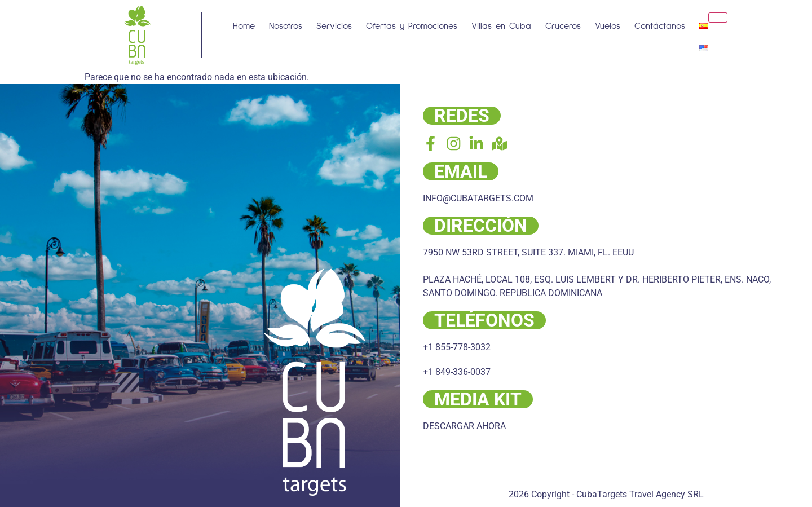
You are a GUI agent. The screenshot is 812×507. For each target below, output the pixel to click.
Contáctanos (659, 25)
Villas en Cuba (501, 25)
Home (244, 25)
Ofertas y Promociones (411, 25)
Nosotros (285, 25)
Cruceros (563, 25)
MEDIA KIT (478, 399)
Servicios (334, 25)
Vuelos (607, 25)
